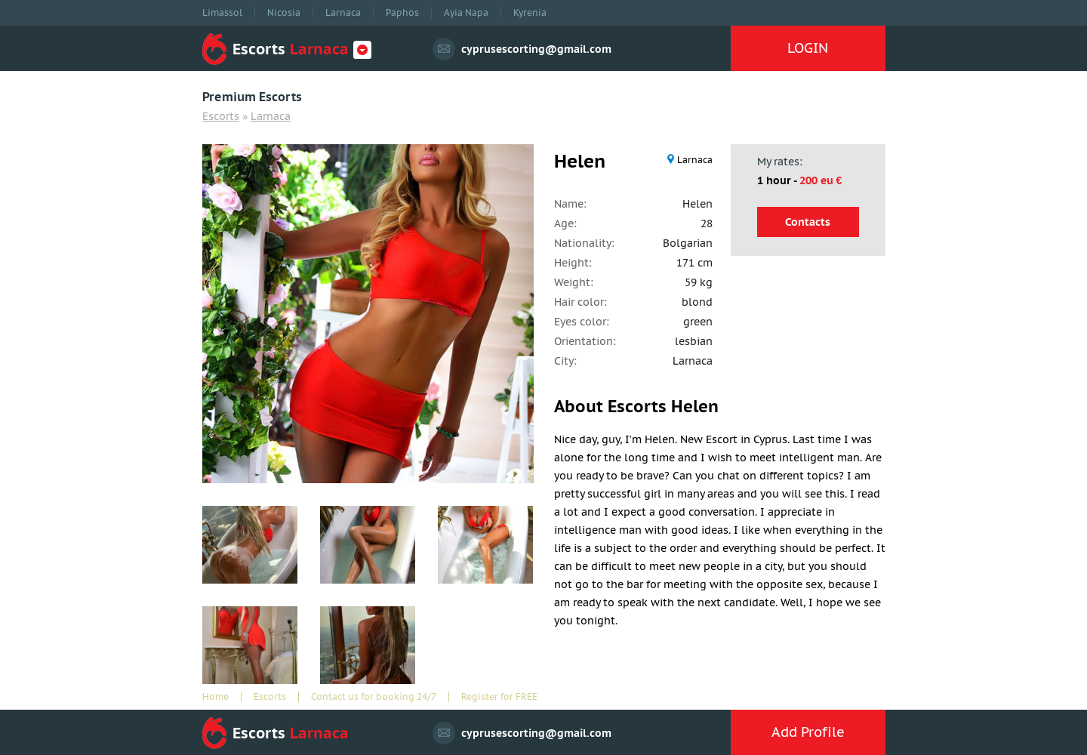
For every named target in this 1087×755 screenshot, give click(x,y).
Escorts (220, 116)
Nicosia (283, 13)
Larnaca (343, 13)
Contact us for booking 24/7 (373, 697)
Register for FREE (499, 697)
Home (215, 697)
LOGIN (807, 48)
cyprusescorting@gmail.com (536, 49)
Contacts (807, 222)
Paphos (402, 13)
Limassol (222, 13)
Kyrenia (530, 13)
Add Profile (808, 732)
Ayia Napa (466, 13)
